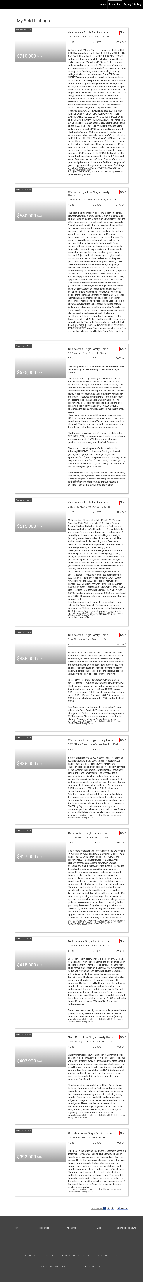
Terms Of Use (28, 1256)
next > (124, 1208)
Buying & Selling (132, 4)
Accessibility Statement (78, 1256)
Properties (115, 4)
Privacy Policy (49, 1256)
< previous (97, 1208)
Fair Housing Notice (110, 1256)
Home (103, 4)
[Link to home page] (3, 4)
